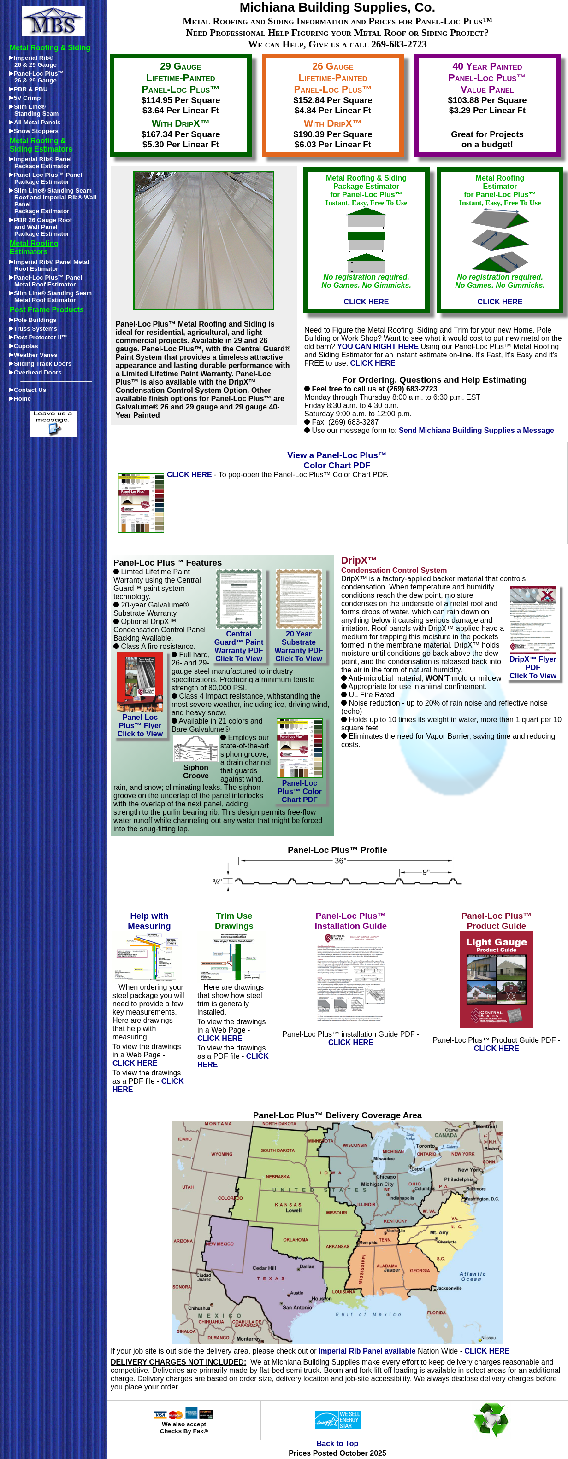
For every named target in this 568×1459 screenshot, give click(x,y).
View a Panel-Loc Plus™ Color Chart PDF (336, 460)
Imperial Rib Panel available (367, 1351)
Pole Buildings (33, 319)
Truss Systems (33, 328)
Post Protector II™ (38, 337)
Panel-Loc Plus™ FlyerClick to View (140, 722)
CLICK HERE (373, 363)
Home (20, 398)
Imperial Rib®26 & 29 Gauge (33, 61)
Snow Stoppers (34, 131)
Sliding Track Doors (40, 363)
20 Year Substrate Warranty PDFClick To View (298, 643)
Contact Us (27, 389)
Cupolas (23, 346)
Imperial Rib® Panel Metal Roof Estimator (49, 265)
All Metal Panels (34, 122)
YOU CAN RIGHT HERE (378, 346)
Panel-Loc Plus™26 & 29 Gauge (36, 77)
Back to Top (337, 1443)
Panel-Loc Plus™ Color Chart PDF (300, 788)
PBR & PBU (28, 89)
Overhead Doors (35, 372)
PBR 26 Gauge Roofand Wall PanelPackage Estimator (40, 226)
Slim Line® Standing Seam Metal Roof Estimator (50, 296)
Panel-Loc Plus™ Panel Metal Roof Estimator (45, 281)
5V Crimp (25, 97)
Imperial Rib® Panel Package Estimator (40, 162)
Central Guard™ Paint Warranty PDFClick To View (239, 643)
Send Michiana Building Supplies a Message (476, 430)
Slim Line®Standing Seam (34, 110)
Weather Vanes (33, 354)
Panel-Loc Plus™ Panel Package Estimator (45, 178)
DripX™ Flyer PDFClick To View (532, 664)
